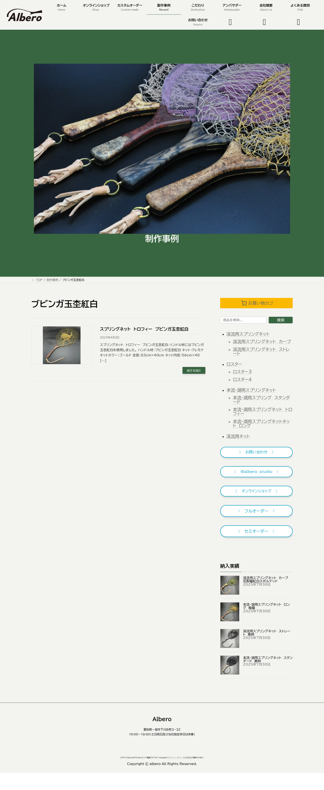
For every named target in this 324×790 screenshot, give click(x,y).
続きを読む (194, 370)
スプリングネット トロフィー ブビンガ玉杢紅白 (144, 329)
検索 (280, 320)
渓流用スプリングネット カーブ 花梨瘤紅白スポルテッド (266, 579)
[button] (256, 452)
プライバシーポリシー (175, 757)
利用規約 (188, 757)
